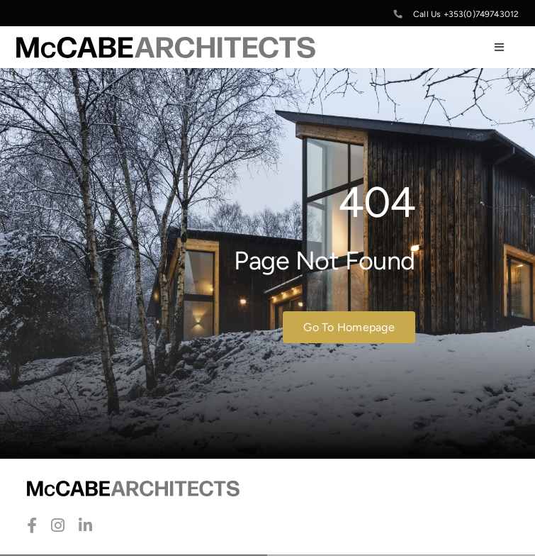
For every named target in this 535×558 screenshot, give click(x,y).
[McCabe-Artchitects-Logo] (165, 43)
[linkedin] (85, 525)
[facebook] (32, 525)
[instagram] (57, 525)
